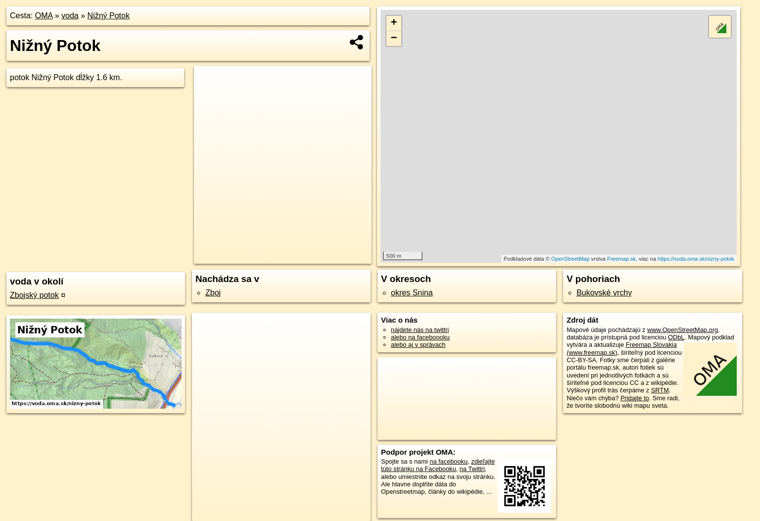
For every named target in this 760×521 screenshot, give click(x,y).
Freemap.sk (621, 259)
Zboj (213, 292)
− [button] (393, 38)
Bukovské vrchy (604, 292)
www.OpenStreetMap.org (682, 329)
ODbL (676, 337)
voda (70, 15)
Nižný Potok (109, 15)
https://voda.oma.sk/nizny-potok (696, 259)
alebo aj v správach (418, 344)
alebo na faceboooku (420, 337)
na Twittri (472, 469)
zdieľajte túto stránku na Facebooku (438, 465)
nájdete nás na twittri (420, 329)
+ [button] (393, 23)
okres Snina (412, 292)
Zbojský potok (34, 295)
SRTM (660, 390)
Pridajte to (634, 398)
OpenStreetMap (570, 259)
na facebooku (448, 461)
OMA (44, 15)
